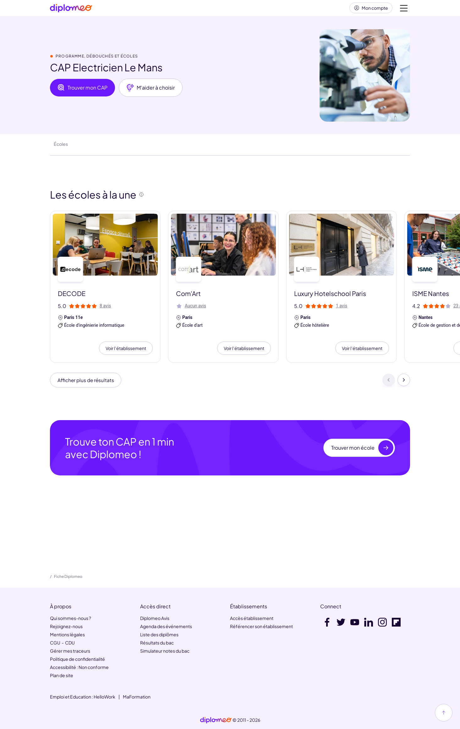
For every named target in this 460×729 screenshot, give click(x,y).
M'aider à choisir (151, 90)
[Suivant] (403, 383)
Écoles (61, 146)
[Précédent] (388, 383)
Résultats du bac (157, 642)
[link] (216, 720)
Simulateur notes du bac (164, 651)
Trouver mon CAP (82, 90)
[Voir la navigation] (403, 9)
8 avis (105, 308)
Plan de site (61, 675)
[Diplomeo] (71, 9)
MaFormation (137, 696)
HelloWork (104, 696)
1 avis (341, 308)
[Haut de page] (443, 712)
